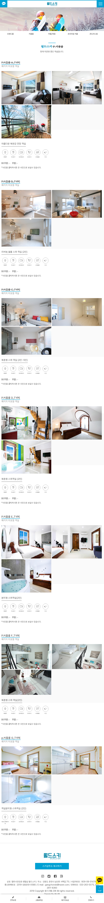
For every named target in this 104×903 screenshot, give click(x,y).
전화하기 (91, 898)
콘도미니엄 (94, 34)
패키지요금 (65, 898)
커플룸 (31, 34)
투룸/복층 (52, 34)
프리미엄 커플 (73, 34)
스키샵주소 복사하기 (52, 866)
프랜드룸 (10, 34)
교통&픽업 (39, 898)
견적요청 (13, 898)
